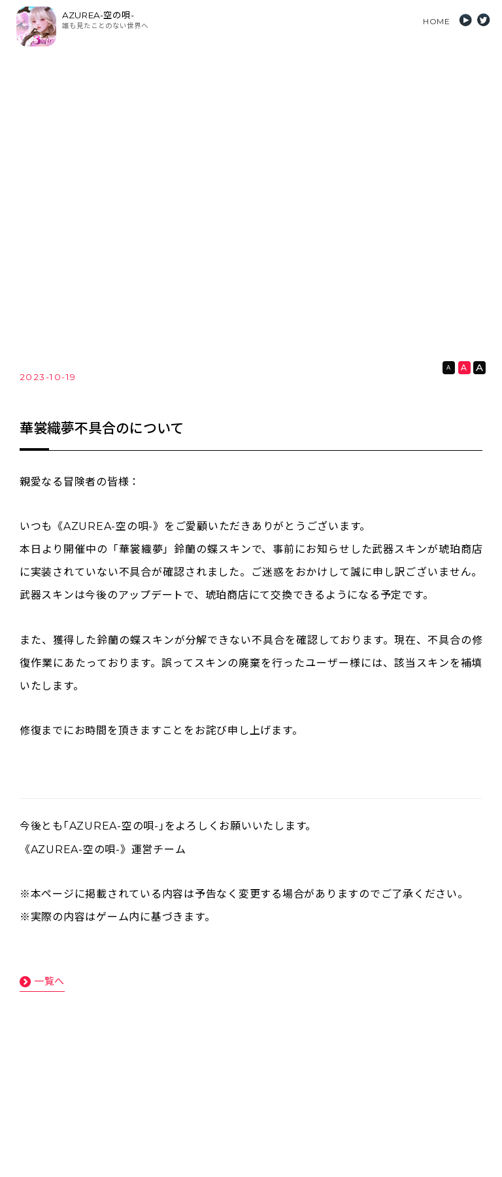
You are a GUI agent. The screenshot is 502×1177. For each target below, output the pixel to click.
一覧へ (49, 981)
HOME (436, 21)
